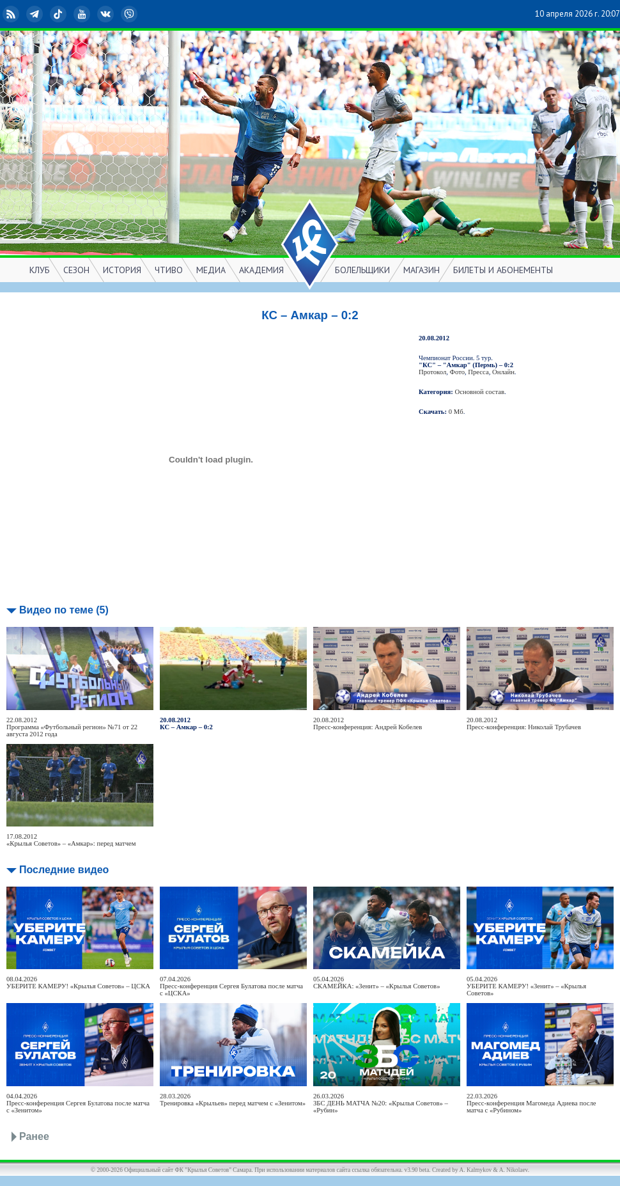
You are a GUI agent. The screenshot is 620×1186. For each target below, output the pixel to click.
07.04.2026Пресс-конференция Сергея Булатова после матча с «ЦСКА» (231, 986)
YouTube (83, 14)
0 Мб (456, 411)
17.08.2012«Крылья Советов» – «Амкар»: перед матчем (71, 840)
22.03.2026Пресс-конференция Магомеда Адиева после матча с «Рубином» (531, 1103)
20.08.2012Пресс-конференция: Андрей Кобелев (367, 723)
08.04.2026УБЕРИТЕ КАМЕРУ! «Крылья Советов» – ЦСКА (78, 983)
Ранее (34, 1136)
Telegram (35, 14)
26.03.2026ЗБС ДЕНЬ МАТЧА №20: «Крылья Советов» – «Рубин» (380, 1103)
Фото (457, 372)
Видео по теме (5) (64, 610)
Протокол (432, 372)
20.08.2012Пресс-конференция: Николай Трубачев (524, 723)
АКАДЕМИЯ (261, 270)
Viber (130, 14)
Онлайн (503, 372)
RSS (12, 14)
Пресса (478, 372)
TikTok (59, 14)
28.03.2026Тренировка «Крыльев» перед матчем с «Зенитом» (233, 1100)
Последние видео (64, 869)
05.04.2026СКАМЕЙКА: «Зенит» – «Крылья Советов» (376, 983)
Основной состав (480, 391)
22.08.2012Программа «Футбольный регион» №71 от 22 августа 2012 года (71, 727)
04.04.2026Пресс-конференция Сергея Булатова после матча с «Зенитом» (78, 1103)
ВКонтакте (106, 14)
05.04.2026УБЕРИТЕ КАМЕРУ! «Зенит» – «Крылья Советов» (526, 986)
